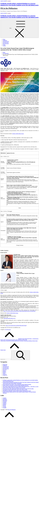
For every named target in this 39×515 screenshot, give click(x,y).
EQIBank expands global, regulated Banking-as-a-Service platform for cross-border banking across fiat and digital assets (19, 4)
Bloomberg (5, 400)
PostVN (4, 405)
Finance (4, 370)
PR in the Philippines (9, 8)
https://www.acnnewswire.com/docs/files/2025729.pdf (16, 325)
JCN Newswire (6, 42)
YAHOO (4, 397)
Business (4, 371)
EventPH (4, 407)
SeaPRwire (5, 40)
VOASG (4, 406)
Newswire (5, 401)
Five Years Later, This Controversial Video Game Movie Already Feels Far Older (18, 388)
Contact (4, 45)
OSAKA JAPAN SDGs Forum (18, 133)
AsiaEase (4, 403)
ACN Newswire (6, 41)
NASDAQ (5, 399)
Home (4, 39)
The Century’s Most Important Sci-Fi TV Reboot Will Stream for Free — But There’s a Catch (20, 386)
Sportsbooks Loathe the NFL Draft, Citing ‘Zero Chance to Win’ (15, 389)
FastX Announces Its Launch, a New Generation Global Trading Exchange (17, 384)
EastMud (4, 402)
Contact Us (5, 375)
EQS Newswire (6, 43)
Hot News (5, 369)
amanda (9, 0)
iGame (4, 44)
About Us (4, 374)
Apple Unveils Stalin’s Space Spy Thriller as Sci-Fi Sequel (14, 387)
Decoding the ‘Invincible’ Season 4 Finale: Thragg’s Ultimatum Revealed (17, 390)
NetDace (4, 404)
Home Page (5, 364)
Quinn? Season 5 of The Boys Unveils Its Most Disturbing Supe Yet (15, 385)
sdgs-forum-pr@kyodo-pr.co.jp (9, 318)
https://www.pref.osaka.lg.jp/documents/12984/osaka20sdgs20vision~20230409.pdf (19, 311)
